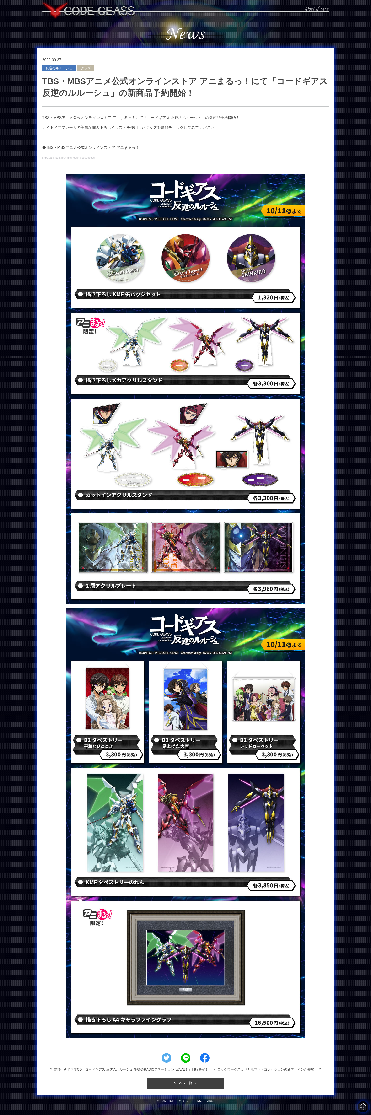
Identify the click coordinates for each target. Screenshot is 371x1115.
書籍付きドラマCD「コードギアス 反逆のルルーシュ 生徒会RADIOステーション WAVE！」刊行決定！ (131, 1070)
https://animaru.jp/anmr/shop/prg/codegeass (79, 157)
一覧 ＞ (185, 1083)
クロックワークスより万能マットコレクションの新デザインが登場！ (265, 1070)
